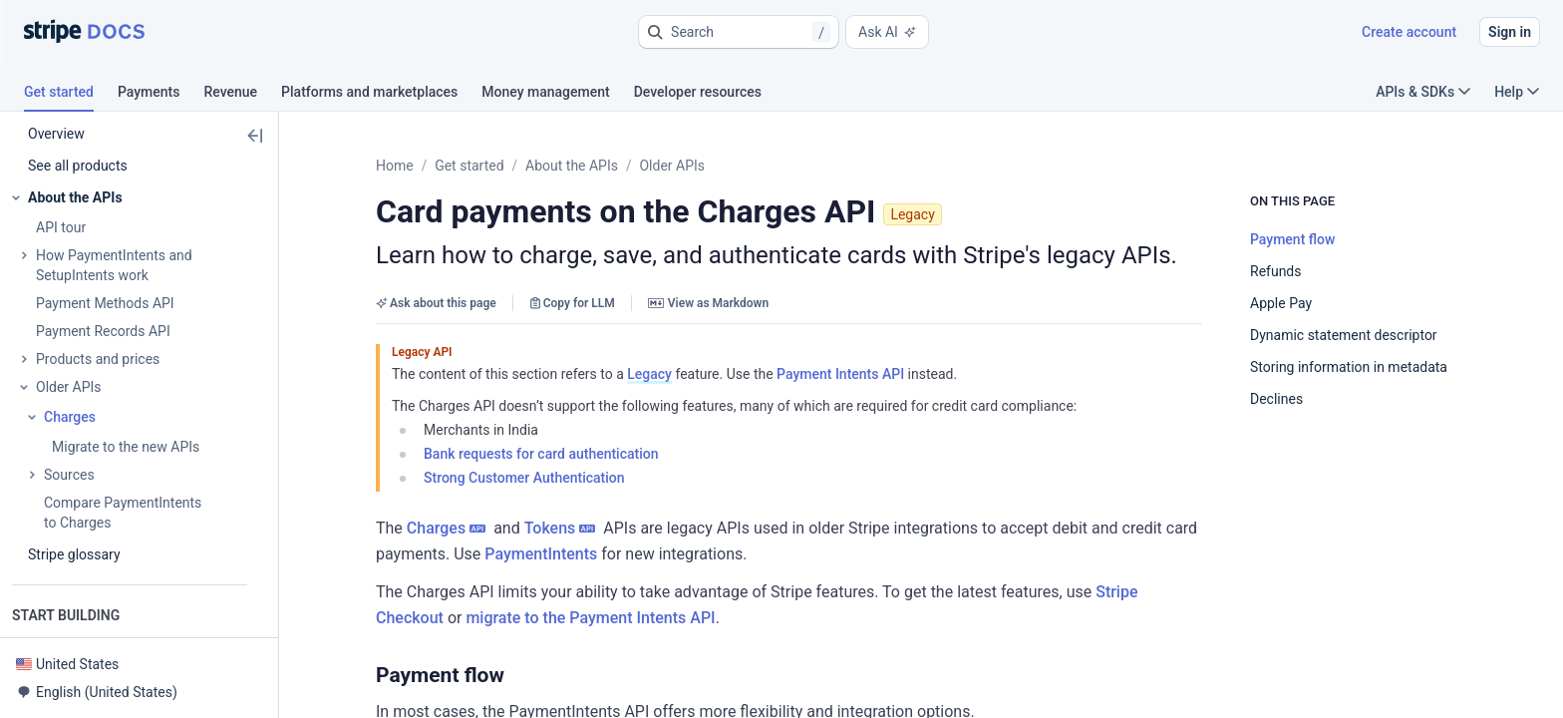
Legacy (649, 374)
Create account (1409, 32)
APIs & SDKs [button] (1423, 92)
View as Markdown (708, 303)
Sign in (1509, 32)
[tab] (71, 95)
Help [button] (1516, 92)
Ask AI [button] (887, 32)
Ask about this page (436, 303)
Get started (469, 166)
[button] (738, 32)
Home (395, 166)
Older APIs (672, 166)
